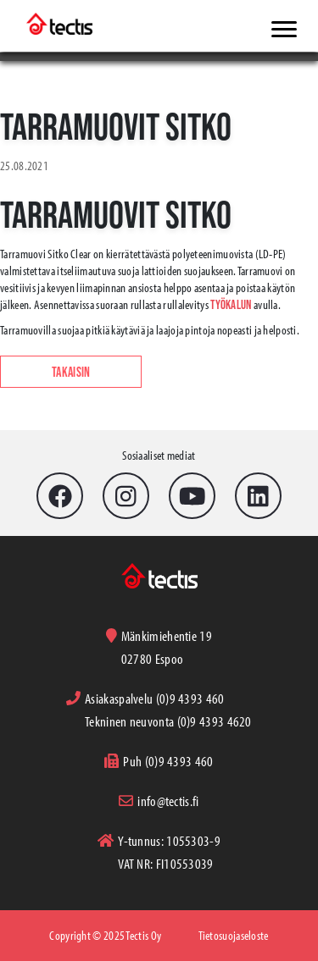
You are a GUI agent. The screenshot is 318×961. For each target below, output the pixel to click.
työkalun (230, 304)
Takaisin (71, 371)
